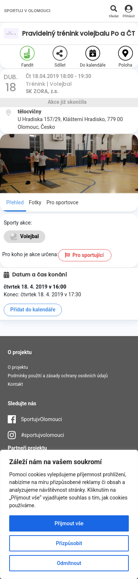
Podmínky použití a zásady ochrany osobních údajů (58, 375)
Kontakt (15, 384)
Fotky (35, 202)
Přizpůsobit (69, 543)
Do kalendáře (93, 57)
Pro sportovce (62, 202)
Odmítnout (69, 563)
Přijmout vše (69, 523)
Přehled (15, 202)
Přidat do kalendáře (33, 310)
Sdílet (60, 57)
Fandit (27, 57)
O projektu (18, 367)
